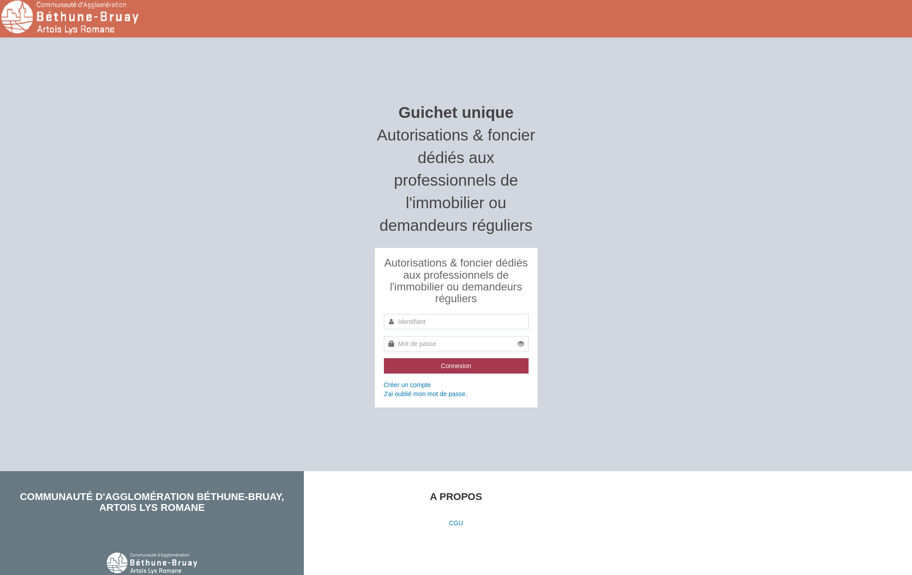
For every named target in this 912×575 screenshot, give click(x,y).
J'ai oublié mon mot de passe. (426, 393)
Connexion (456, 365)
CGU (456, 523)
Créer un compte (407, 384)
